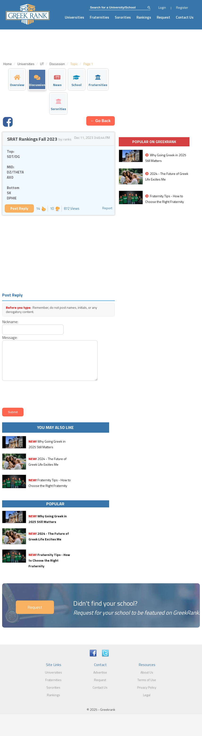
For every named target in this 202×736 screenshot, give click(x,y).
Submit (13, 412)
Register (182, 7)
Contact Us (185, 17)
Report (107, 208)
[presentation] (36, 393)
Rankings (143, 17)
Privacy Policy (146, 687)
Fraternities (99, 17)
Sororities (123, 17)
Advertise (100, 672)
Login (162, 7)
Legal (146, 694)
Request (163, 17)
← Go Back (101, 121)
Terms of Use (146, 679)
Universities (74, 17)
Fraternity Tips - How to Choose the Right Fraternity (49, 560)
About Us (146, 672)
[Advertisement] (58, 253)
